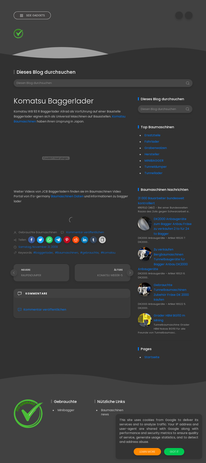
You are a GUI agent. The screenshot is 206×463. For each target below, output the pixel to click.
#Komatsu (108, 253)
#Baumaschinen (66, 253)
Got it (174, 452)
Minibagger (66, 410)
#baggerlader (43, 253)
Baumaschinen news (112, 412)
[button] (31, 239)
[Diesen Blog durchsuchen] (103, 83)
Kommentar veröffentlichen (85, 232)
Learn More (147, 452)
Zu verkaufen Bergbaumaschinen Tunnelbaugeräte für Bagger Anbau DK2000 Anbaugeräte (163, 259)
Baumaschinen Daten (67, 196)
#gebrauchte (89, 253)
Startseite (151, 357)
